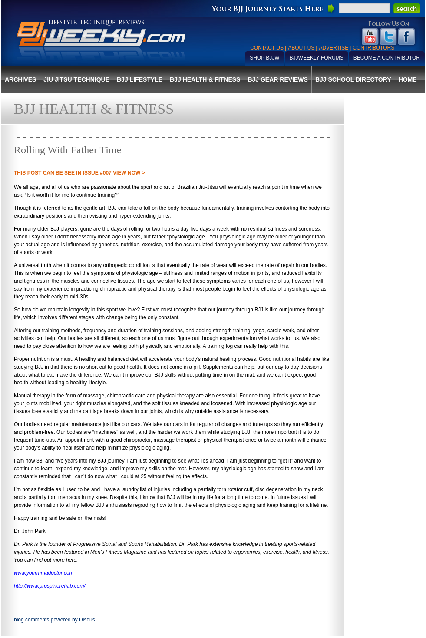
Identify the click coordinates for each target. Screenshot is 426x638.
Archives (20, 79)
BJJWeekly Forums (316, 58)
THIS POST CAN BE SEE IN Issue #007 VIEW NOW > (79, 173)
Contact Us (267, 48)
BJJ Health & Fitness (205, 79)
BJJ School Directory (353, 79)
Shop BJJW (264, 58)
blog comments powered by (54, 620)
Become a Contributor (386, 58)
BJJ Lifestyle (139, 79)
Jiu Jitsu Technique (76, 79)
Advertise (333, 48)
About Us (301, 48)
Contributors (373, 48)
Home (408, 79)
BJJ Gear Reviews (277, 79)
